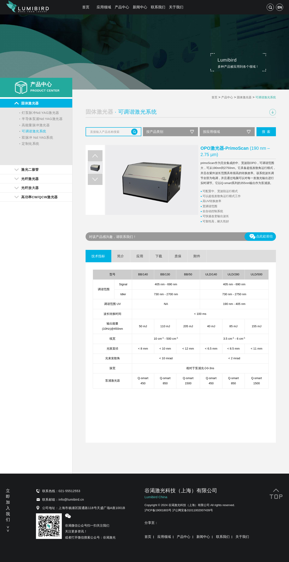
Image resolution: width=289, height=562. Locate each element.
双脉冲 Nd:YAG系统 (37, 137)
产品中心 (122, 7)
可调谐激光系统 (34, 131)
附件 (196, 256)
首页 (85, 7)
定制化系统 (30, 143)
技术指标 (98, 256)
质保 (178, 256)
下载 (158, 256)
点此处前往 (261, 237)
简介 (120, 256)
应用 (139, 256)
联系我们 (158, 7)
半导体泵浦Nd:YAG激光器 (42, 119)
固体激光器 (244, 97)
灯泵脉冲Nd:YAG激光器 (40, 113)
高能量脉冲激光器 (36, 125)
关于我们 (176, 7)
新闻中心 (140, 7)
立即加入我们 (8, 509)
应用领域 (104, 7)
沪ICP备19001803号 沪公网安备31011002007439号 (178, 510)
